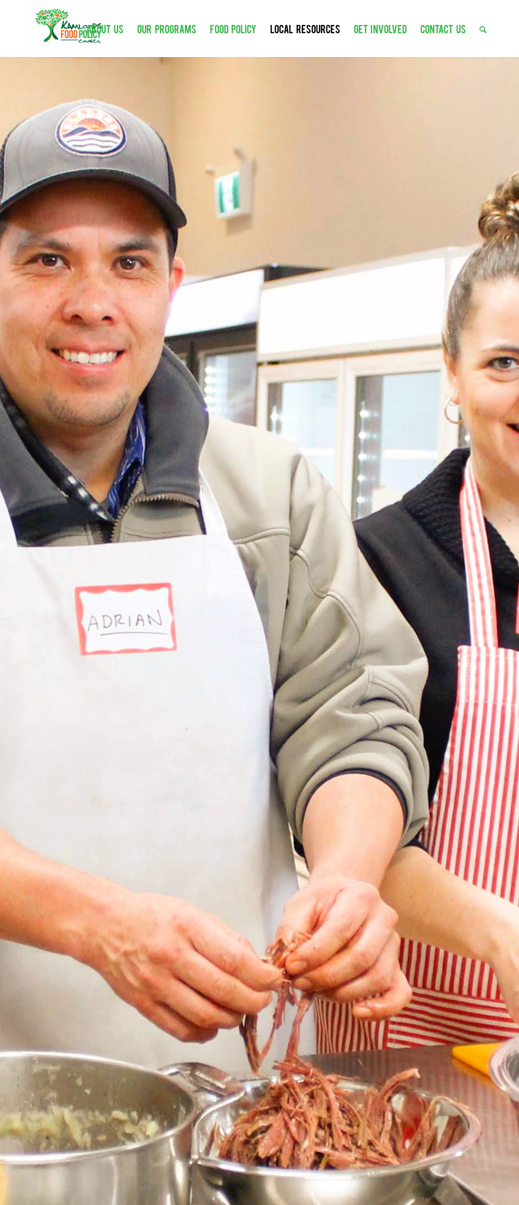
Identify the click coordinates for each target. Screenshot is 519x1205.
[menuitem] (104, 23)
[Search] (483, 23)
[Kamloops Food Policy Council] (71, 27)
